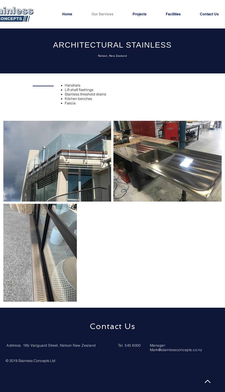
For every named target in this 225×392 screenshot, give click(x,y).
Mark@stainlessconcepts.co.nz (176, 350)
